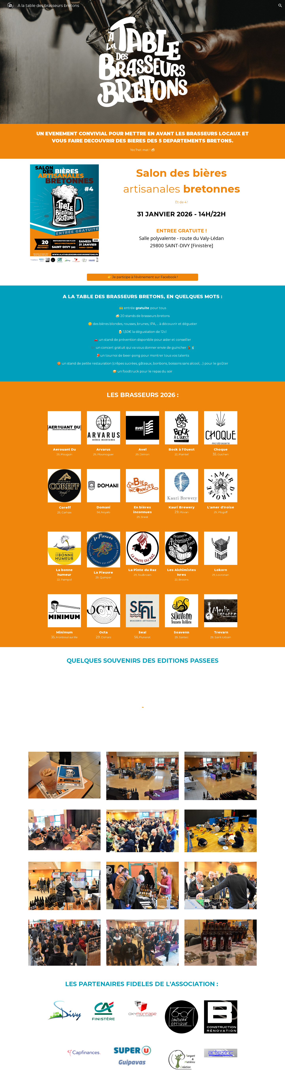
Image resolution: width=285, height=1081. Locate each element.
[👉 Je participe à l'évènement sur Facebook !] (142, 277)
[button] (280, 5)
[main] (142, 141)
